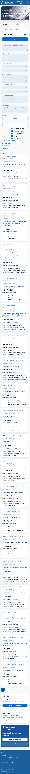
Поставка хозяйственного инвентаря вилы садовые (14, 644)
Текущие (4, 24)
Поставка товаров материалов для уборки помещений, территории (14, 315)
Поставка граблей (8, 416)
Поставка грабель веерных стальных (14, 542)
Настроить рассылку (15, 705)
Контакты (4, 765)
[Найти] (15, 39)
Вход (3, 721)
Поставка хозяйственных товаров (13, 391)
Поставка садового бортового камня (14, 194)
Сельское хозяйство (8, 10)
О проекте (4, 753)
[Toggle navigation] (27, 2)
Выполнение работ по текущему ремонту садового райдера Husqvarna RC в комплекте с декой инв (13, 256)
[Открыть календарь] (26, 66)
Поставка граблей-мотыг (10, 366)
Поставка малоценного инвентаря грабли (13, 165)
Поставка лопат (7, 341)
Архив (17, 24)
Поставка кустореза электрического (14, 567)
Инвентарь (6, 442)
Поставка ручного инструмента (12, 492)
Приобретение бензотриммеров (13, 286)
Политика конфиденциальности (10, 757)
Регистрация (9, 721)
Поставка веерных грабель (11, 517)
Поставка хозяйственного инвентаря (14, 467)
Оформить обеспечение (15, 744)
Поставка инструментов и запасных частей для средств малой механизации (14, 223)
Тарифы (3, 755)
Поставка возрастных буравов (12, 670)
